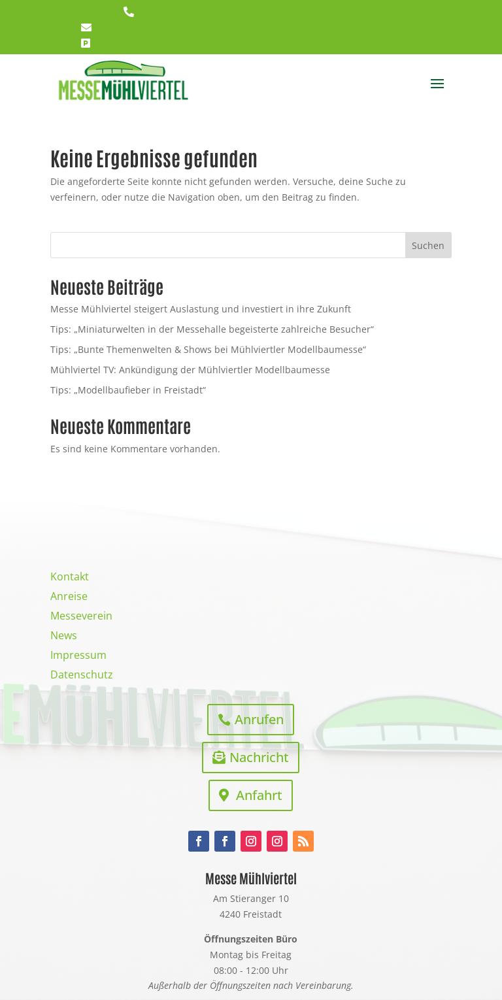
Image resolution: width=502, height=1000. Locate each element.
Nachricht (259, 757)
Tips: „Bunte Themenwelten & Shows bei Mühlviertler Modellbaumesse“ (208, 349)
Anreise (69, 597)
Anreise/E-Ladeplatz (152, 43)
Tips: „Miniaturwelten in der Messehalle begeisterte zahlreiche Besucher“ (212, 329)
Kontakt (69, 578)
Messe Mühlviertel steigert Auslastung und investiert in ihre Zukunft (200, 309)
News (63, 636)
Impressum (78, 656)
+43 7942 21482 (182, 11)
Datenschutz (81, 676)
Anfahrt (259, 795)
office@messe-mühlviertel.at (174, 27)
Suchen (428, 245)
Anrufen (259, 719)
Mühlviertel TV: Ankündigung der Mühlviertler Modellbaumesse (190, 369)
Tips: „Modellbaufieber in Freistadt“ (128, 390)
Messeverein (81, 617)
